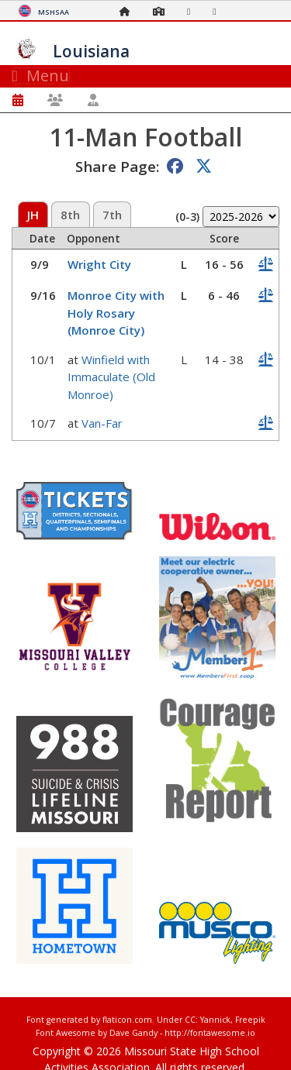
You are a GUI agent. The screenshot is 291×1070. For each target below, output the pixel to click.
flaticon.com (127, 1019)
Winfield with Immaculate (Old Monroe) (111, 377)
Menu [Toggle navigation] (40, 75)
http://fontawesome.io (210, 1032)
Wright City (99, 264)
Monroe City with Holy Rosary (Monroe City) (116, 312)
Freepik (250, 1019)
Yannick (215, 1019)
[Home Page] (128, 11)
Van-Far (102, 423)
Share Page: (117, 166)
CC (190, 1019)
